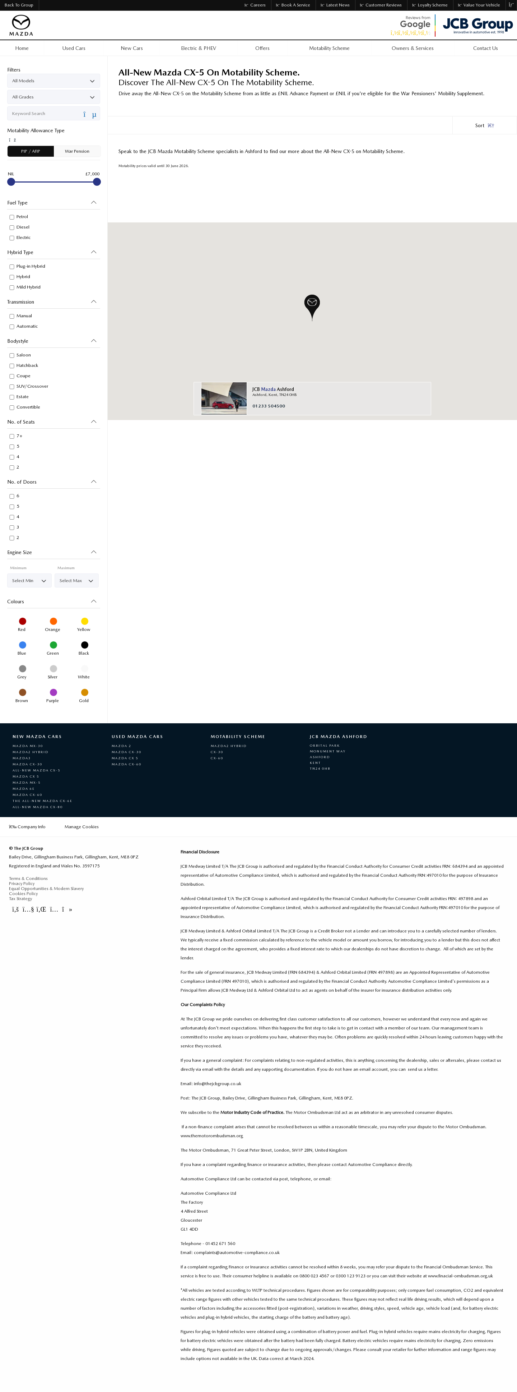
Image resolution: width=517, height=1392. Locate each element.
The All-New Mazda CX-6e (43, 801)
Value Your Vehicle (479, 5)
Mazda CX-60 (27, 795)
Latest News (335, 5)
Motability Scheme (238, 736)
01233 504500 (268, 406)
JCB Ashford (273, 389)
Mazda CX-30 (27, 764)
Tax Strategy (20, 898)
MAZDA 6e (24, 789)
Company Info (27, 826)
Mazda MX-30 (28, 746)
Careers (255, 5)
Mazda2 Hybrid (30, 752)
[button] (312, 307)
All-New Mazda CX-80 (38, 807)
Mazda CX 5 (26, 776)
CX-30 (217, 752)
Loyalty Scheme (430, 5)
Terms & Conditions (28, 878)
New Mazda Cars (37, 736)
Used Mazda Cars (137, 736)
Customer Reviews (381, 5)
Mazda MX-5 (27, 782)
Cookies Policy (23, 893)
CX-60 (217, 758)
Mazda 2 (121, 746)
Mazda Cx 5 (125, 758)
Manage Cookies (82, 826)
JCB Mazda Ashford (338, 736)
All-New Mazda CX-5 (36, 770)
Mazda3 (22, 758)
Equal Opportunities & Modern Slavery (46, 888)
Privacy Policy (21, 883)
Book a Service (293, 5)
